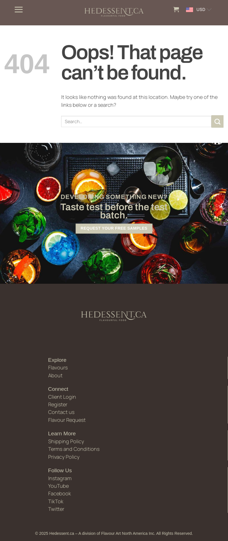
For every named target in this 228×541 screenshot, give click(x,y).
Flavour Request (67, 419)
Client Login (62, 396)
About (55, 375)
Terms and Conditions (73, 448)
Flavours (58, 367)
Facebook (59, 493)
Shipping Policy (66, 441)
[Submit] (217, 121)
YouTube (58, 485)
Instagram (60, 478)
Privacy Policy (63, 456)
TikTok (55, 501)
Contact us (61, 412)
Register (57, 404)
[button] (18, 9)
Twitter (56, 508)
